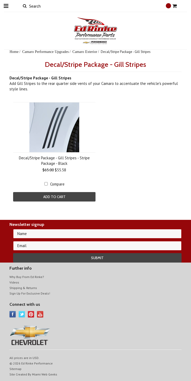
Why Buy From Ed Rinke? (26, 277)
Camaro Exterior (84, 51)
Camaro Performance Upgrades (45, 51)
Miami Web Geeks (44, 374)
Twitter (22, 314)
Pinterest (31, 314)
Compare (57, 184)
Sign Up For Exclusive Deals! (29, 293)
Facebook (12, 314)
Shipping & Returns (23, 288)
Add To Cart (54, 197)
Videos (14, 282)
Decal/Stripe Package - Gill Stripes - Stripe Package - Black (54, 160)
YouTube (40, 314)
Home (13, 51)
